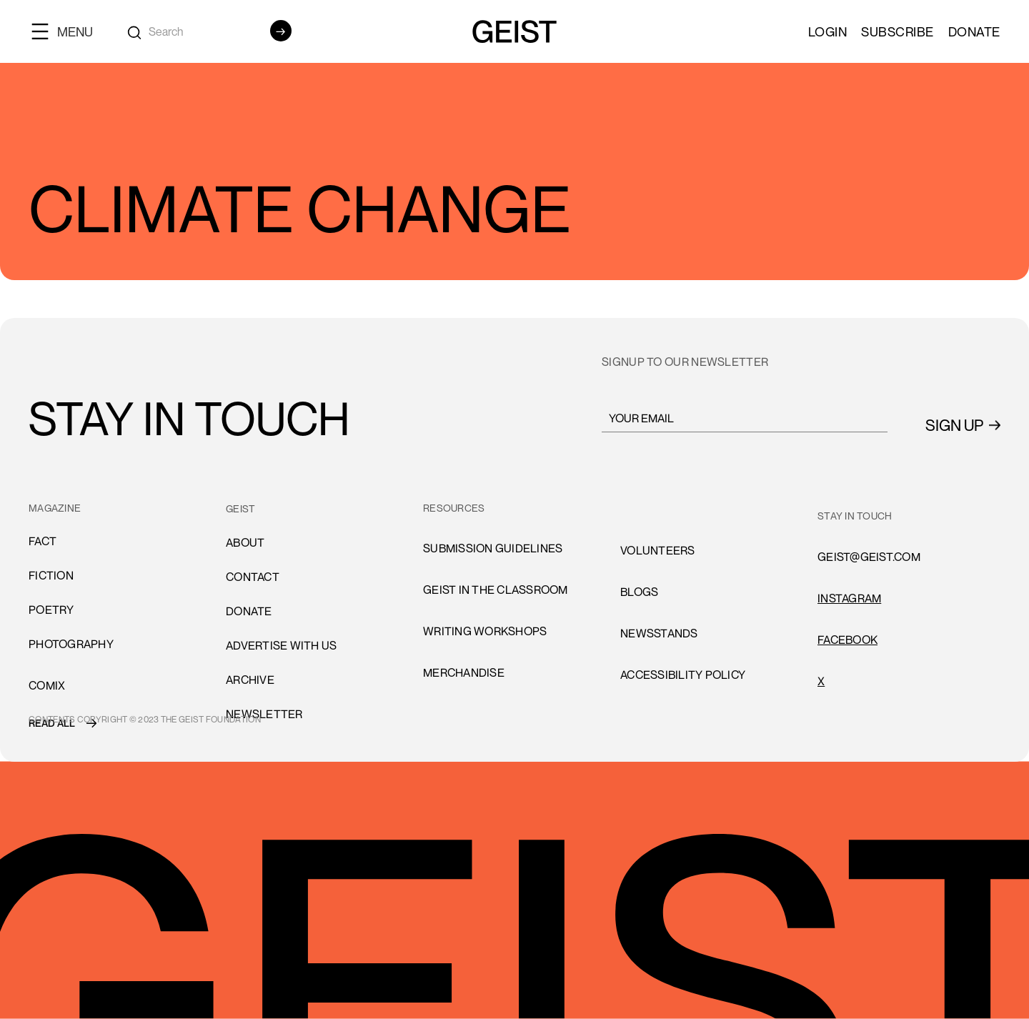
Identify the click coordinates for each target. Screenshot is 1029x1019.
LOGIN (827, 31)
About (245, 542)
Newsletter (264, 714)
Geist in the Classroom (495, 589)
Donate (974, 31)
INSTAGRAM (849, 598)
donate (249, 611)
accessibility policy (682, 674)
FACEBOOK (847, 639)
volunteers (657, 550)
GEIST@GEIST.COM (868, 557)
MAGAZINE (55, 508)
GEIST (240, 508)
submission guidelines (492, 548)
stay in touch (854, 516)
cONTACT (252, 577)
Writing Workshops (485, 631)
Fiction (51, 575)
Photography (71, 644)
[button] (68, 31)
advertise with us (281, 645)
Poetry (51, 609)
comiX (47, 685)
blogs (639, 592)
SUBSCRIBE (897, 31)
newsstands (659, 633)
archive (250, 679)
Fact (42, 541)
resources (453, 508)
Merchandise (463, 672)
